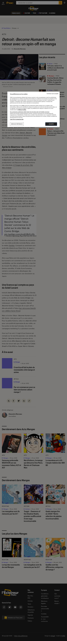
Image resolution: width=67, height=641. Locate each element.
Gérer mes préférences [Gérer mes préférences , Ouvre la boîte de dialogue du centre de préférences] (17, 124)
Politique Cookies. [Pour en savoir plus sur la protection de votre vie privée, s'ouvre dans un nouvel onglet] (22, 109)
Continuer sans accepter (52, 93)
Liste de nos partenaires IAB (16, 119)
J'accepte (51, 124)
